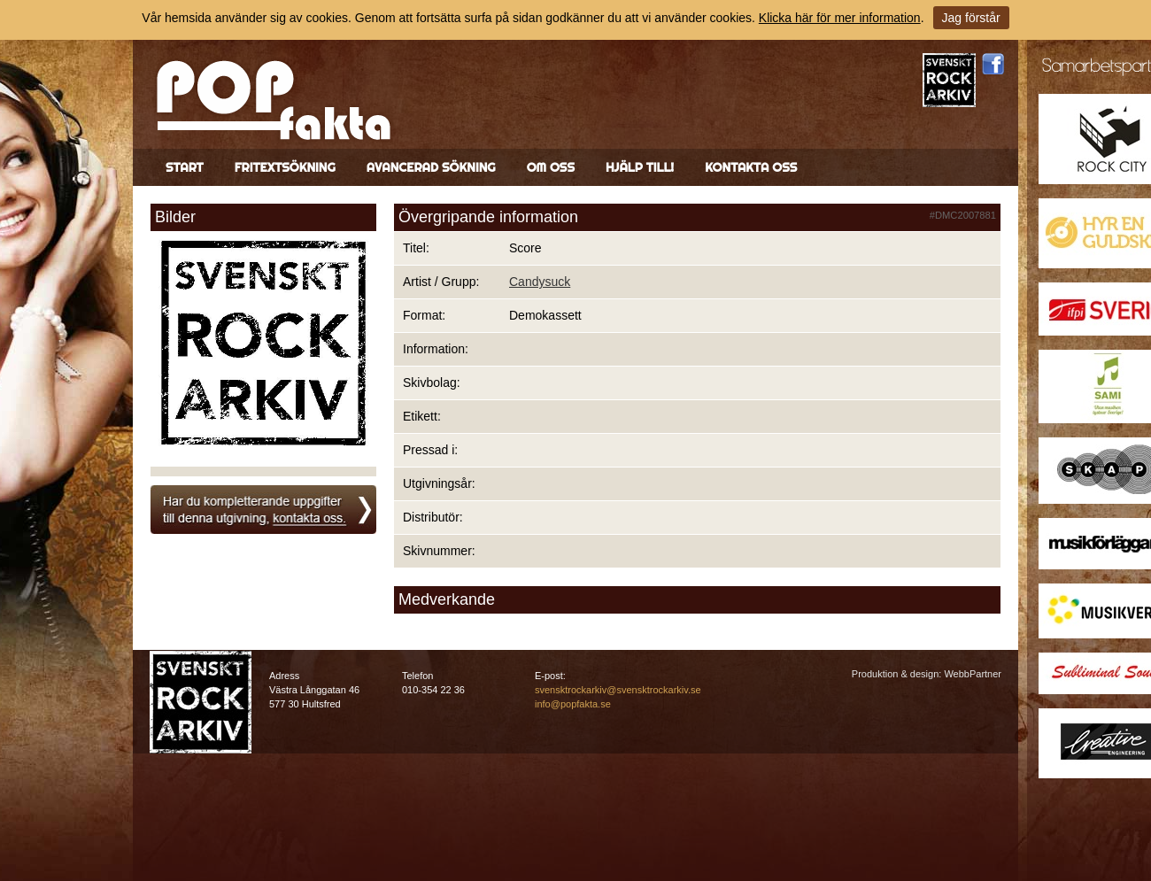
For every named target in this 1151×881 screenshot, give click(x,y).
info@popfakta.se (573, 704)
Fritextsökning (285, 167)
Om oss (551, 167)
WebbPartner (972, 673)
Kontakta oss (751, 167)
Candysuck (539, 281)
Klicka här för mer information (840, 18)
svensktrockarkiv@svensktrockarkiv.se (618, 689)
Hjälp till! (640, 167)
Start (185, 167)
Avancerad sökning (431, 167)
